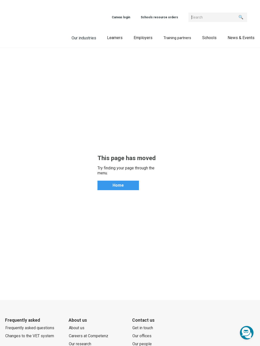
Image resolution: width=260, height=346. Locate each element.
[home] (36, 37)
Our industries (84, 38)
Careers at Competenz (88, 335)
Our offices (141, 335)
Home (118, 185)
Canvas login (121, 17)
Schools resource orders (159, 17)
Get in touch (142, 327)
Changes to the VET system (29, 335)
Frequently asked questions (29, 327)
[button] (114, 37)
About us (76, 327)
